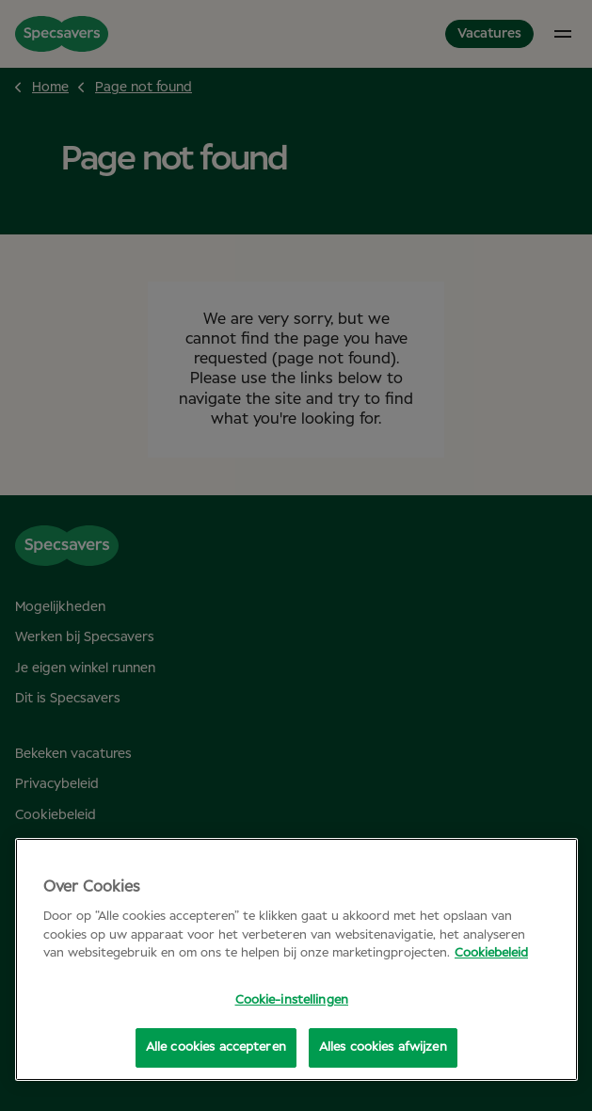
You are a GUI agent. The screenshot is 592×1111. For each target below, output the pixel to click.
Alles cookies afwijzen (383, 1047)
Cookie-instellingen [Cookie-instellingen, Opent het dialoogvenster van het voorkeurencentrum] (291, 1000)
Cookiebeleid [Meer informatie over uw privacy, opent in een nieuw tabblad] (491, 953)
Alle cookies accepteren (216, 1047)
